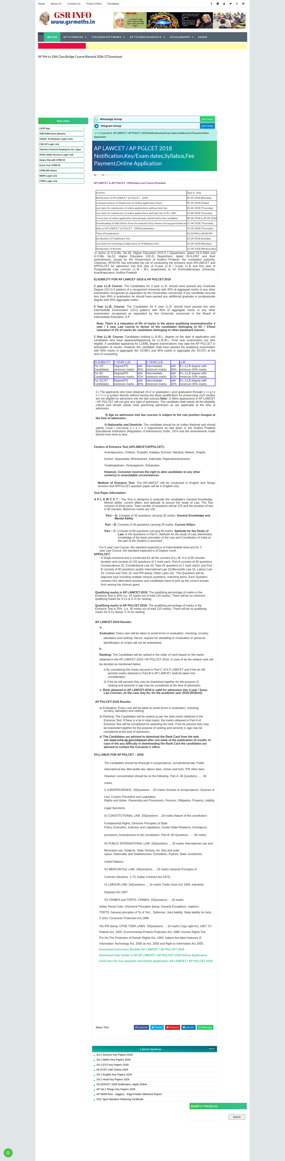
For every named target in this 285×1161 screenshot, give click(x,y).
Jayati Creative (125, 1154)
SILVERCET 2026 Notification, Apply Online (101, 1122)
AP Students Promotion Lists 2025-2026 (213, 270)
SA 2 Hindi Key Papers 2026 (92, 1117)
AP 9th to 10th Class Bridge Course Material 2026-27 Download (80, 55)
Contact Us (73, 3)
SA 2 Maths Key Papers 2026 (93, 1097)
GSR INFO (72, 1154)
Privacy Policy (94, 3)
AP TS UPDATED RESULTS (146, 36)
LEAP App (44, 127)
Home (41, 3)
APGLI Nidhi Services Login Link (50, 162)
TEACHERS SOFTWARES (106, 36)
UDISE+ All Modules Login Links (49, 141)
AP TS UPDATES (73, 36)
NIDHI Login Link (48, 185)
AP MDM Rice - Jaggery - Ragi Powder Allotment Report (109, 1132)
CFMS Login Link (48, 190)
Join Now (176, 118)
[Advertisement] (142, 85)
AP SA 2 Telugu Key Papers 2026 (95, 1127)
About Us (56, 3)
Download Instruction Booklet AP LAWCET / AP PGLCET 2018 (121, 975)
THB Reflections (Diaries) (47, 133)
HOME (52, 36)
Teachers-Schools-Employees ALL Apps (50, 154)
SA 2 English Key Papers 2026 (94, 1112)
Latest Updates (125, 1087)
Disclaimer (113, 3)
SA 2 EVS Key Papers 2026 (92, 1102)
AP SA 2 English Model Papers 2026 (210, 262)
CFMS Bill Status (48, 179)
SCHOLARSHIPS (180, 36)
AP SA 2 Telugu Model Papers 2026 (210, 221)
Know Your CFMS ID (49, 174)
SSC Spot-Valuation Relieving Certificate (99, 1137)
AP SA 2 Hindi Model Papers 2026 (209, 229)
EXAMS (202, 36)
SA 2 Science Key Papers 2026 (94, 1093)
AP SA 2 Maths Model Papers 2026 (209, 238)
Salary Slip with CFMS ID (52, 169)
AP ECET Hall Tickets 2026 (92, 1107)
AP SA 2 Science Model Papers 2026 (210, 246)
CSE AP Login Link (49, 148)
